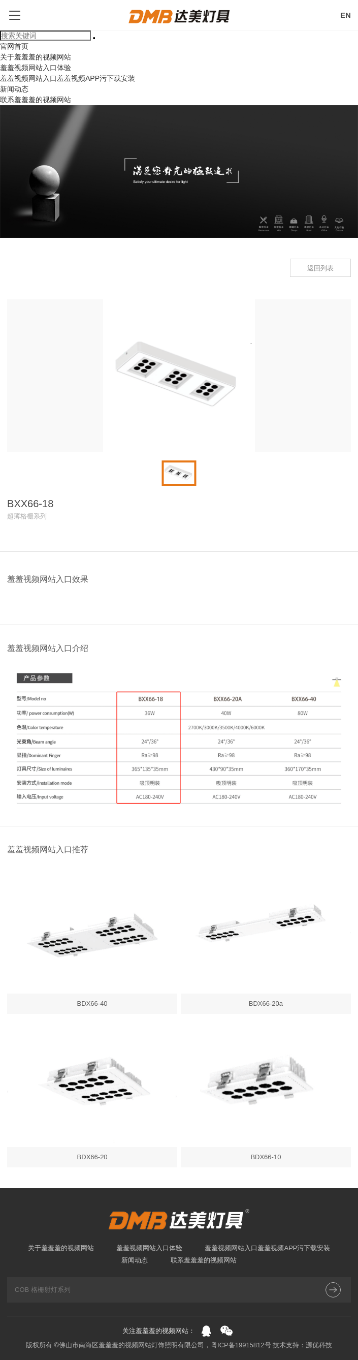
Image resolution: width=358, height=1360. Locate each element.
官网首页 (14, 46)
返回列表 (320, 268)
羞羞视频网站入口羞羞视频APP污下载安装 (67, 78)
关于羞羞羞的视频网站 (35, 57)
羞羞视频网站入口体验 (35, 68)
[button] (10, 473)
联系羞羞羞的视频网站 (35, 100)
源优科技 (319, 1345)
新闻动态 (14, 89)
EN (345, 15)
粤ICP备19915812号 (241, 1345)
